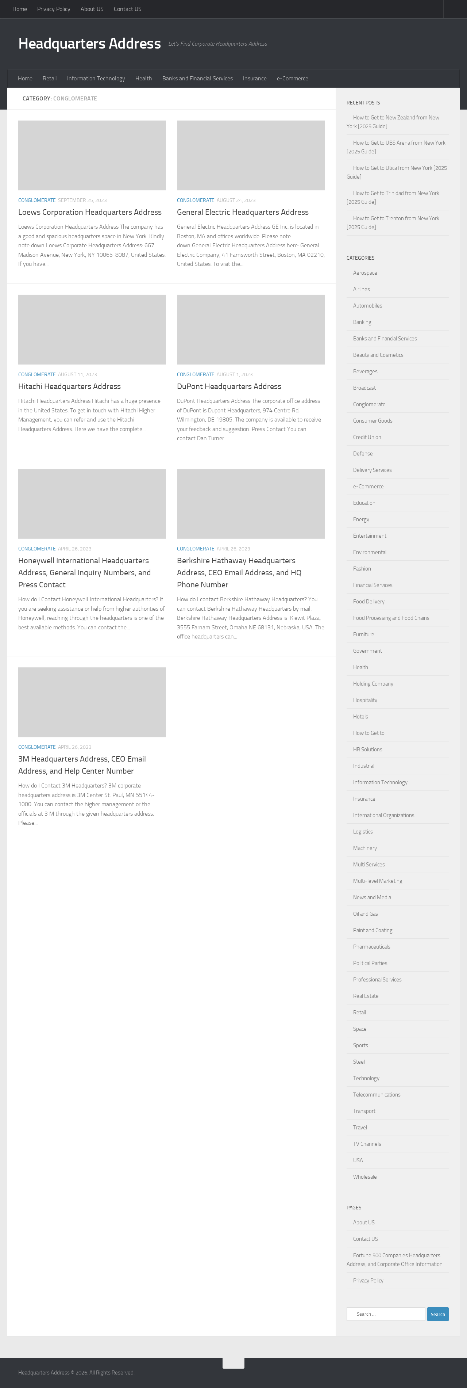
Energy (361, 519)
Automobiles (367, 305)
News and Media (372, 897)
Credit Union (367, 437)
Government (367, 651)
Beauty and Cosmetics (378, 355)
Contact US (128, 8)
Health (143, 78)
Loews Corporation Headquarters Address (90, 212)
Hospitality (365, 700)
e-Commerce (292, 78)
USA (358, 1160)
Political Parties (370, 963)
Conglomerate (37, 200)
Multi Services (369, 864)
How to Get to (369, 733)
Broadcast (364, 388)
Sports (360, 1045)
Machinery (365, 848)
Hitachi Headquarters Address (69, 386)
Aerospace (365, 273)
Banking (362, 322)
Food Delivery (369, 601)
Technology (366, 1078)
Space (360, 1029)
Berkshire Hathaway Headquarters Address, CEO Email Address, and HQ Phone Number (239, 573)
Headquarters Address (89, 43)
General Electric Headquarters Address (243, 212)
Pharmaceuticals (371, 946)
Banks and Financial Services (197, 78)
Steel (359, 1062)
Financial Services (373, 585)
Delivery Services (372, 470)
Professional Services (377, 979)
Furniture (363, 634)
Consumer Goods (373, 420)
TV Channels (367, 1144)
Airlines (361, 289)
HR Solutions (367, 749)
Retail (50, 78)
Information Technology (96, 78)
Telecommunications (377, 1094)
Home (19, 8)
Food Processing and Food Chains (391, 618)
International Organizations (383, 815)
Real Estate (366, 996)
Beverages (365, 371)
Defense (363, 453)
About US (92, 8)
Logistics (363, 831)
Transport (364, 1111)
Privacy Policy (53, 8)
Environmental (369, 552)
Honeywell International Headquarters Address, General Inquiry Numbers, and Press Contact (84, 573)
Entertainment (369, 536)
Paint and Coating (373, 930)
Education (364, 503)
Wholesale (365, 1177)
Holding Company (373, 683)
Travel (360, 1127)
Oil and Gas (365, 914)
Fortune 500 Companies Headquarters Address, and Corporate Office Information (395, 1259)
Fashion (362, 568)
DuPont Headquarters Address (229, 386)
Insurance (255, 78)
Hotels (360, 716)
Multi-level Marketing (377, 881)
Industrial (363, 766)
